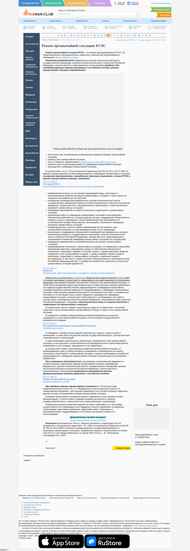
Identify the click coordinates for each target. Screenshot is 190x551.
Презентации (130, 21)
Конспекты (55, 21)
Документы (29, 21)
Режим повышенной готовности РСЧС (88, 420)
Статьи (105, 21)
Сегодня (29, 37)
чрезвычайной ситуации (66, 57)
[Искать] (138, 14)
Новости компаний (29, 58)
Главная (44, 40)
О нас (26, 517)
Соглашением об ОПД (120, 533)
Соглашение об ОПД (32, 505)
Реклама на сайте (162, 9)
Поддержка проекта (32, 514)
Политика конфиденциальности (37, 510)
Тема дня (29, 51)
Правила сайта (30, 507)
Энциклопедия (158, 21)
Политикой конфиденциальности (95, 533)
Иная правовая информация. (145, 526)
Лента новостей (32, 44)
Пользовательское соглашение (37, 503)
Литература (81, 21)
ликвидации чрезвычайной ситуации (98, 162)
